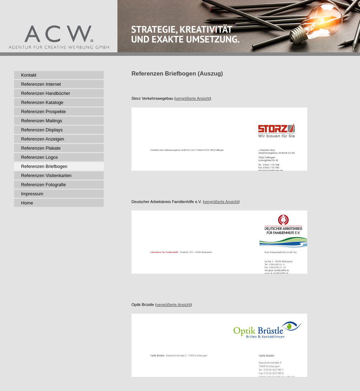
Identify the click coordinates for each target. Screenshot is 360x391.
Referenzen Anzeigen (42, 139)
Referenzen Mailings (41, 120)
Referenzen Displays (42, 129)
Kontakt (28, 75)
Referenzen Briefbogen (44, 166)
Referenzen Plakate (40, 148)
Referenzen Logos (39, 157)
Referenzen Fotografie (43, 184)
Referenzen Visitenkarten (46, 175)
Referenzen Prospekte (43, 111)
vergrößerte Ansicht (193, 98)
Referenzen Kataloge (42, 102)
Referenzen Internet (41, 84)
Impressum (32, 193)
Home (27, 203)
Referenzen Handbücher (45, 93)
